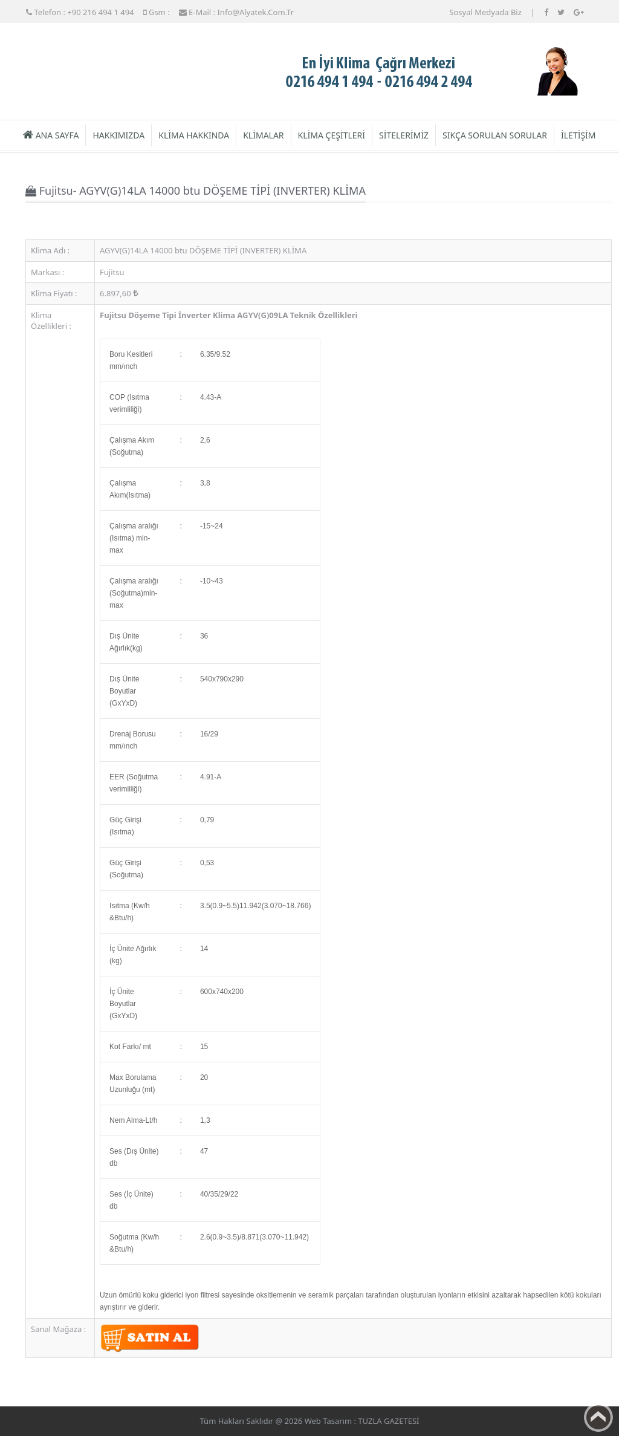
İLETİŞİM (578, 135)
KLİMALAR (263, 135)
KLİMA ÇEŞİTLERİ (331, 135)
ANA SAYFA (51, 135)
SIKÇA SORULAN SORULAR (494, 135)
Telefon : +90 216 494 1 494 (80, 12)
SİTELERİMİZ (404, 135)
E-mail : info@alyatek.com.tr (236, 12)
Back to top (598, 1417)
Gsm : (156, 12)
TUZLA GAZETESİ (388, 1420)
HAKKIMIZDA (118, 135)
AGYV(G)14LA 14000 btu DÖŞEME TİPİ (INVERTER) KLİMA (203, 250)
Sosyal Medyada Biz (485, 12)
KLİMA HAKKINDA (193, 135)
